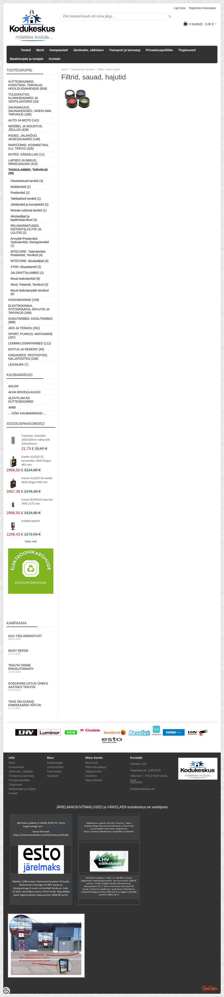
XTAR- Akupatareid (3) (25, 267)
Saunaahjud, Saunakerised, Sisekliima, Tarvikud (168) (30, 111)
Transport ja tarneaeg (124, 50)
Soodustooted (55, 767)
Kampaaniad (58, 50)
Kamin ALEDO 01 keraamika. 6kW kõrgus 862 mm (36, 460)
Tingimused (186, 50)
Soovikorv (91, 775)
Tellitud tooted (93, 771)
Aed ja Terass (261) (24, 328)
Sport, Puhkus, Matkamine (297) (30, 335)
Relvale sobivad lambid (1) (28, 210)
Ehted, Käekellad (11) (26, 154)
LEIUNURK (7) (18, 364)
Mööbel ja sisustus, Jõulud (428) (25, 127)
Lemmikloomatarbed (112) (29, 343)
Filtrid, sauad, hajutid (109, 69)
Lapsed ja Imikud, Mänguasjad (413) (23, 162)
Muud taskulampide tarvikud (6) (29, 292)
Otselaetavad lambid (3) (26, 181)
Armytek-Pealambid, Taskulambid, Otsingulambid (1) (29, 242)
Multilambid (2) (20, 187)
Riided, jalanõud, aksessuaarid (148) (24, 137)
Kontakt (54, 59)
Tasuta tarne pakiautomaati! (30, 668)
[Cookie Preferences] (6, 991)
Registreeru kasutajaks (202, 8)
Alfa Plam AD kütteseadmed (20, 399)
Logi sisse (180, 8)
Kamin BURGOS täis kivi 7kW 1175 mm (37, 501)
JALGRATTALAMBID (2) (27, 272)
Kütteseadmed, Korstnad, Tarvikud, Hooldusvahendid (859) (27, 85)
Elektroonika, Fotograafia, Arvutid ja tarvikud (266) (28, 309)
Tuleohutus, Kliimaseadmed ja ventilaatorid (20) (23, 98)
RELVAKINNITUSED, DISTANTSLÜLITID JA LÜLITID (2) (25, 229)
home (64, 69)
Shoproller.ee (209, 988)
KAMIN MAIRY (30, 521)
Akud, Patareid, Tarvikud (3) (29, 284)
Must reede (30, 652)
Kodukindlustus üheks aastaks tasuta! (30, 686)
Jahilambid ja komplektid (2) (29, 204)
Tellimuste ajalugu (95, 767)
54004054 (136, 782)
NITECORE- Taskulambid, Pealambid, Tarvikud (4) (28, 253)
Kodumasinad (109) (23, 300)
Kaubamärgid (55, 762)
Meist (40, 50)
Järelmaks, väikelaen (88, 50)
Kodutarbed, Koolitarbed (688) (30, 320)
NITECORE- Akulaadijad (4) (29, 261)
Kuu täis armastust (30, 637)
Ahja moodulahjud (24, 392)
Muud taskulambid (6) (25, 278)
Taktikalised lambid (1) (25, 198)
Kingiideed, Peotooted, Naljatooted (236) (28, 356)
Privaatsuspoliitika (159, 50)
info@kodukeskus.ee (142, 789)
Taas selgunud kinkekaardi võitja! (30, 704)
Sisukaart (52, 775)
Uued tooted (54, 771)
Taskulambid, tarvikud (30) (28, 171)
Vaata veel (30, 541)
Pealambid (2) (20, 192)
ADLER (13, 386)
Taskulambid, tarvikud (82, 69)
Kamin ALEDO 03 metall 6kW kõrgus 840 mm (36, 480)
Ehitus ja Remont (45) (26, 349)
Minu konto (91, 762)
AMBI (12, 407)
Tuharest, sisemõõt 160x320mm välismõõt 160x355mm (35, 439)
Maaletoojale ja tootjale (26, 59)
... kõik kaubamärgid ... (27, 413)
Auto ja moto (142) (23, 120)
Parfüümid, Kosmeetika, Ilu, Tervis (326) (28, 146)
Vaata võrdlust (93, 780)
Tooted (26, 50)
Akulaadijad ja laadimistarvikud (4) (23, 218)
